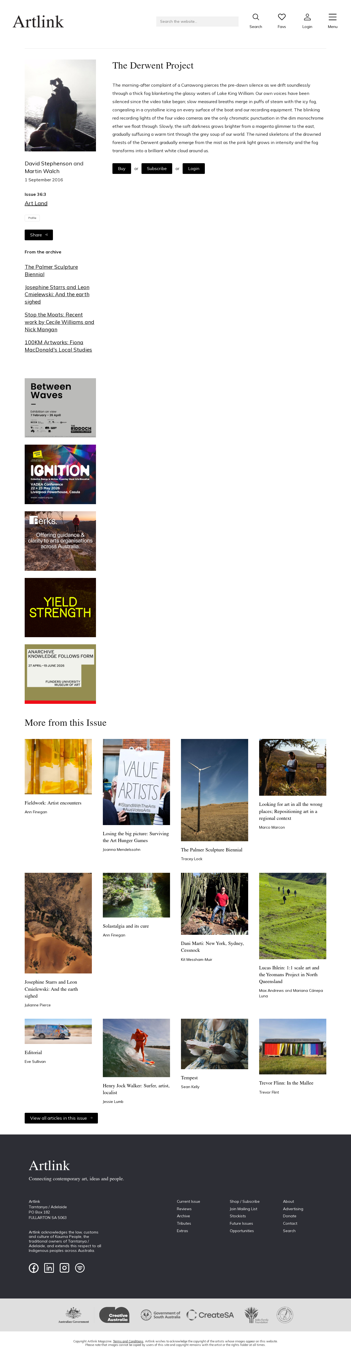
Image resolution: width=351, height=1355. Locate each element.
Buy (122, 168)
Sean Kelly (190, 1086)
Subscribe (157, 168)
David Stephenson (49, 163)
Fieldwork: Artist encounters (53, 803)
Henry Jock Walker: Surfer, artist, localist (136, 1089)
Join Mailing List (243, 1208)
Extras (182, 1230)
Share (38, 235)
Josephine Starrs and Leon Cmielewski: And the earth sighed (57, 294)
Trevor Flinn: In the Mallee (286, 1083)
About (288, 1201)
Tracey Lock (191, 858)
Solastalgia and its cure (126, 926)
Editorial (33, 1052)
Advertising (293, 1208)
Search (289, 1230)
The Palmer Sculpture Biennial (51, 271)
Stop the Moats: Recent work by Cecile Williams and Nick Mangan (59, 322)
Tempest (189, 1078)
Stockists (238, 1215)
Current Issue (188, 1201)
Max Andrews (272, 990)
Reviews (184, 1208)
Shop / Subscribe (245, 1201)
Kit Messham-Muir (196, 959)
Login (193, 168)
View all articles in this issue (61, 1118)
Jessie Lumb (113, 1101)
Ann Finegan (36, 811)
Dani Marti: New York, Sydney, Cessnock (212, 947)
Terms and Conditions (128, 1341)
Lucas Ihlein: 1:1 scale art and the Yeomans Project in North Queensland (289, 975)
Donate (289, 1215)
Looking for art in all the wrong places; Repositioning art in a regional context (290, 811)
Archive (183, 1215)
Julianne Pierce (38, 1005)
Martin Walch (42, 171)
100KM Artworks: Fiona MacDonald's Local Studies (58, 346)
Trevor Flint (269, 1092)
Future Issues (241, 1223)
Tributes (184, 1223)
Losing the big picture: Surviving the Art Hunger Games (136, 837)
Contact (290, 1223)
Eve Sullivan (35, 1061)
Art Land (36, 203)
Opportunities (242, 1230)
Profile (32, 218)
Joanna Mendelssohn (121, 849)
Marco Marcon (272, 827)
